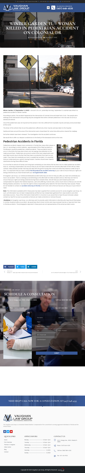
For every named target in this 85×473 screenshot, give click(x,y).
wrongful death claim (40, 172)
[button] (48, 7)
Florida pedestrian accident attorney (42, 170)
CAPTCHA (38, 348)
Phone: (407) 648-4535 (16, 308)
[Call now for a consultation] (53, 8)
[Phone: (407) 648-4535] (6, 308)
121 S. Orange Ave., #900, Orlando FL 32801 (23, 300)
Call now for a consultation (64, 6)
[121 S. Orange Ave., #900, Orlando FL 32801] (6, 300)
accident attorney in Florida (31, 186)
